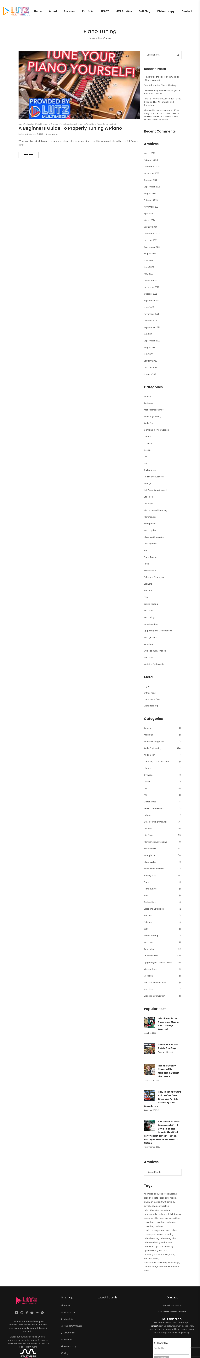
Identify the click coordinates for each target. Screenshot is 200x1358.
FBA (145, 463)
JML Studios (124, 11)
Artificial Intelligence (154, 409)
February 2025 (151, 200)
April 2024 (148, 213)
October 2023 (150, 240)
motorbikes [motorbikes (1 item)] (171, 1230)
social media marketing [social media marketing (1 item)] (155, 1262)
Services (69, 11)
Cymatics (148, 443)
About (53, 11)
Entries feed (150, 693)
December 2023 (152, 233)
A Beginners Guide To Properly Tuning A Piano (70, 128)
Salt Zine (148, 583)
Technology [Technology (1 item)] (174, 1262)
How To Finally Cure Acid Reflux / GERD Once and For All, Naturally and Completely (162, 101)
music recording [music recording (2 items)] (165, 1234)
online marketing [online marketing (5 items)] (152, 1242)
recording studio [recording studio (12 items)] (152, 1254)
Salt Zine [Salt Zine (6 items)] (148, 1258)
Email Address (160, 1348)
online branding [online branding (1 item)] (151, 1238)
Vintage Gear (150, 637)
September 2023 (152, 247)
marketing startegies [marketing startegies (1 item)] (165, 1222)
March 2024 (150, 220)
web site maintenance (155, 650)
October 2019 (150, 367)
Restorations (150, 570)
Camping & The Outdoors (156, 429)
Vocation (148, 644)
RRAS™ (104, 11)
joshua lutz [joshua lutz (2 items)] (149, 1218)
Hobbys (147, 483)
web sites (148, 657)
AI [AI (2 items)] (145, 1193)
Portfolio (88, 11)
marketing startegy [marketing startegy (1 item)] (153, 1226)
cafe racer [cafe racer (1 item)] (159, 1197)
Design (147, 450)
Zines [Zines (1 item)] (146, 1270)
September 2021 (152, 327)
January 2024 (150, 227)
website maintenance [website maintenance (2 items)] (168, 1266)
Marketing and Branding (155, 510)
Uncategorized (109, 124)
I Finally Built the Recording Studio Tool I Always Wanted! (168, 1024)
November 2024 (152, 206)
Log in (147, 686)
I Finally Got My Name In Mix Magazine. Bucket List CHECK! (168, 1071)
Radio (146, 563)
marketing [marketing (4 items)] (149, 1222)
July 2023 (148, 260)
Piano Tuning (97, 124)
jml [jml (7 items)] (167, 1214)
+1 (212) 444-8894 (172, 1305)
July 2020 (148, 354)
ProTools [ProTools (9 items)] (163, 1250)
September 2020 (152, 340)
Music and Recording (76, 124)
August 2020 (150, 347)
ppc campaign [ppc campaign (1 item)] (167, 1246)
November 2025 (151, 173)
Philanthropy (165, 11)
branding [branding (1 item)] (148, 1197)
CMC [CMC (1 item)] (163, 1202)
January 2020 (150, 360)
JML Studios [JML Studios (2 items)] (175, 1214)
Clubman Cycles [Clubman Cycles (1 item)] (152, 1202)
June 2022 (149, 307)
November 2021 (151, 314)
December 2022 (152, 280)
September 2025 (152, 186)
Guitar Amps (150, 470)
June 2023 (149, 267)
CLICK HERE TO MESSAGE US (172, 1311)
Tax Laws (148, 610)
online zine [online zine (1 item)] (166, 1242)
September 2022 (152, 300)
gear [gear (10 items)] (158, 1206)
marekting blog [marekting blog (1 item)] (172, 1218)
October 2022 (150, 293)
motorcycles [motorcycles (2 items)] (150, 1234)
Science (148, 590)
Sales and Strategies (154, 577)
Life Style (148, 503)
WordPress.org (151, 705)
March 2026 (149, 153)
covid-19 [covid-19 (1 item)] (171, 1202)
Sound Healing (151, 604)
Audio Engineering (26, 124)
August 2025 (150, 193)
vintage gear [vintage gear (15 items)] (150, 1266)
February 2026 (151, 160)
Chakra (147, 436)
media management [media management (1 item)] (154, 1230)
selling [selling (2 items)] (156, 1258)
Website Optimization (154, 664)
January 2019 (150, 374)
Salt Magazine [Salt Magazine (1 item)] (167, 1254)
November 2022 (151, 287)
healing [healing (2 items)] (165, 1206)
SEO (146, 597)
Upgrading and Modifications (158, 630)
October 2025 (150, 180)
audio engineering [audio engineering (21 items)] (168, 1193)
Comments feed (152, 699)
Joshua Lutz (53, 134)
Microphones (150, 523)
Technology (150, 617)
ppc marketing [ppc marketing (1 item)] (151, 1250)
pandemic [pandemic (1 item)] (149, 1246)
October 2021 (150, 320)
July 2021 (148, 334)
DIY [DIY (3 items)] (153, 1206)
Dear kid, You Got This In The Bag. (160, 85)
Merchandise (150, 517)
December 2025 (152, 166)
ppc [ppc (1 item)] (157, 1246)
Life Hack (62, 124)
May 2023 (148, 273)
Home (38, 11)
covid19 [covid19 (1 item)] (147, 1206)
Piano (88, 124)
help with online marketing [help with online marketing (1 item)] (157, 1210)
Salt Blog (144, 11)
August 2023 (150, 253)
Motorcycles (150, 530)
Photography (150, 543)
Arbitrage (148, 403)
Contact (186, 11)
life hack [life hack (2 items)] (159, 1218)
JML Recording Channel (48, 124)
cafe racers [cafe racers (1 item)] (170, 1197)
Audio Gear (149, 423)
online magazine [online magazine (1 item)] (168, 1238)
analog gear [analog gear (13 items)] (152, 1193)
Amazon (148, 396)
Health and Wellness (154, 476)
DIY (36, 124)
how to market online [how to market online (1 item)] (154, 1214)
